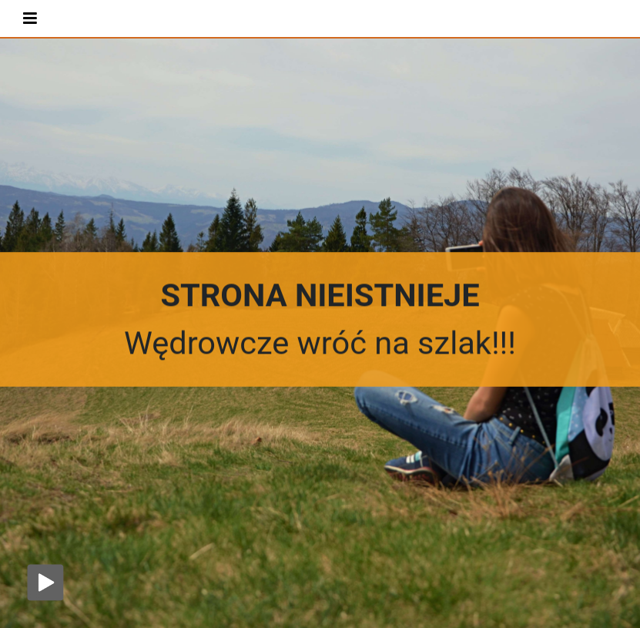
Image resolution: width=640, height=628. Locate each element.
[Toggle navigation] (30, 18)
